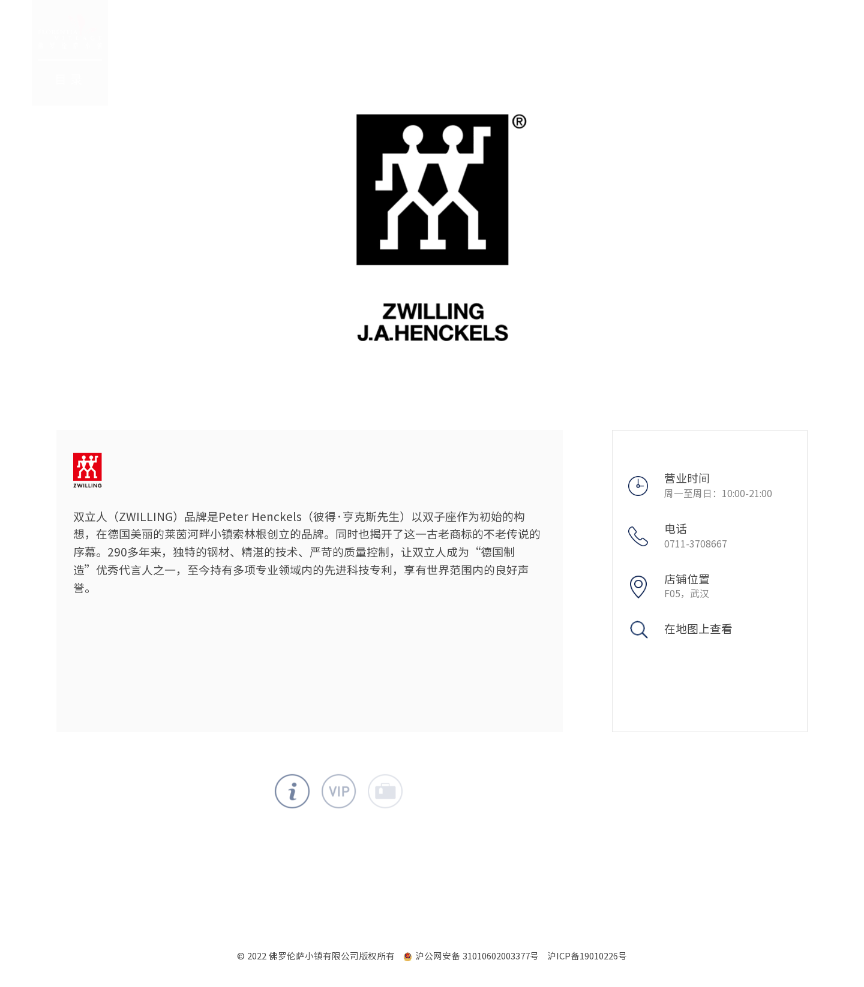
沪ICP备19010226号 (587, 956)
